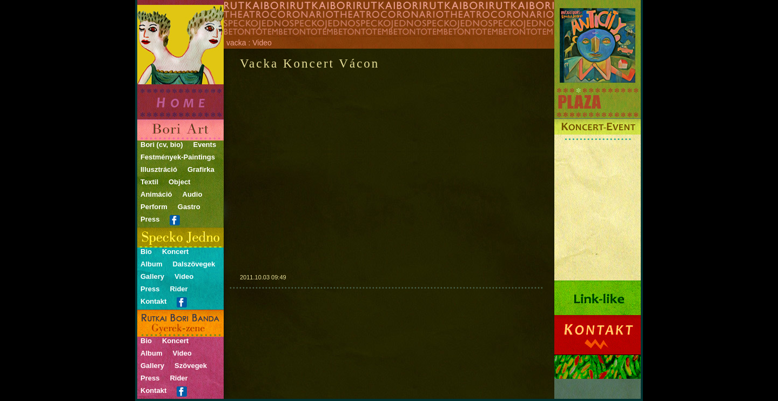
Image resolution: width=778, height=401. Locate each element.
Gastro (189, 207)
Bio (146, 252)
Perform (153, 207)
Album (151, 264)
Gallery (152, 276)
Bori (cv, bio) (161, 145)
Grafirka (200, 169)
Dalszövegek (193, 264)
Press (149, 219)
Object (179, 182)
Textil (149, 182)
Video (184, 276)
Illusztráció (158, 169)
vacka (236, 42)
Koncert (175, 252)
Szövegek (191, 366)
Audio (193, 194)
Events (204, 145)
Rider (178, 289)
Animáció (156, 194)
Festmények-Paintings (177, 157)
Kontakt (153, 301)
